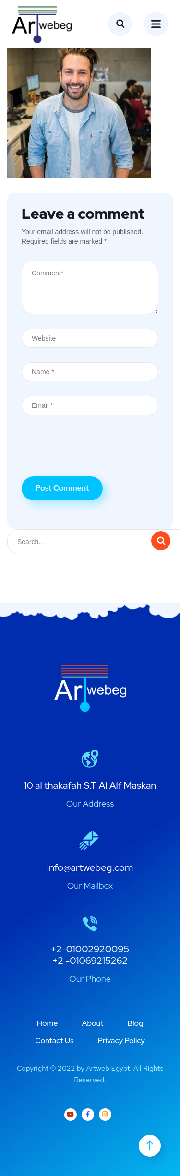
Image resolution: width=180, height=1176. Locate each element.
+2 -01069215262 (90, 960)
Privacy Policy (121, 1040)
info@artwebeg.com (90, 867)
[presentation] (95, 453)
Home (47, 1023)
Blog (136, 1023)
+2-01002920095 (90, 949)
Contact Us (54, 1040)
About (92, 1023)
